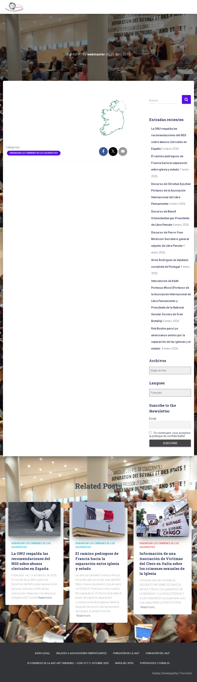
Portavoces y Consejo (155, 663)
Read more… (46, 597)
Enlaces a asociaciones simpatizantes (81, 653)
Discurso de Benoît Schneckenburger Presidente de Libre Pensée (170, 218)
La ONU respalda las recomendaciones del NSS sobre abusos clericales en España (30, 561)
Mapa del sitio (124, 663)
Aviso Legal (42, 653)
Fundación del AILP (158, 653)
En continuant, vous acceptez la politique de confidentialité (169, 434)
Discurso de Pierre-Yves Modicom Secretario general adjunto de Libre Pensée (170, 239)
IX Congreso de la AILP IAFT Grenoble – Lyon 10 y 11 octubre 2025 (68, 663)
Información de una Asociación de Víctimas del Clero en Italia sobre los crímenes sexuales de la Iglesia (162, 563)
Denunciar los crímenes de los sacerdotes (34, 153)
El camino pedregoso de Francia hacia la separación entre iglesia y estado (169, 163)
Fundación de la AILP (126, 653)
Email (152, 418)
